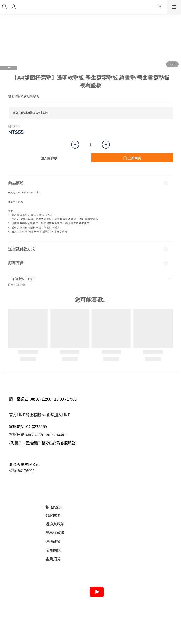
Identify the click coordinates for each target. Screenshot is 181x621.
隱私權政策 (54, 532)
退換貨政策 (54, 524)
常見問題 (53, 550)
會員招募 (53, 559)
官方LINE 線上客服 (25, 414)
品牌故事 (53, 515)
